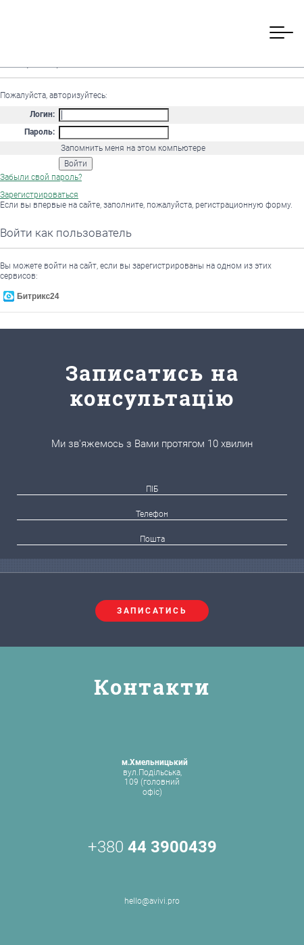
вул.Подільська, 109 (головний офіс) (155, 777)
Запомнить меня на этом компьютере (132, 148)
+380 (152, 847)
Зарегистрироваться (39, 195)
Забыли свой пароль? (41, 177)
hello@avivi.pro (152, 885)
